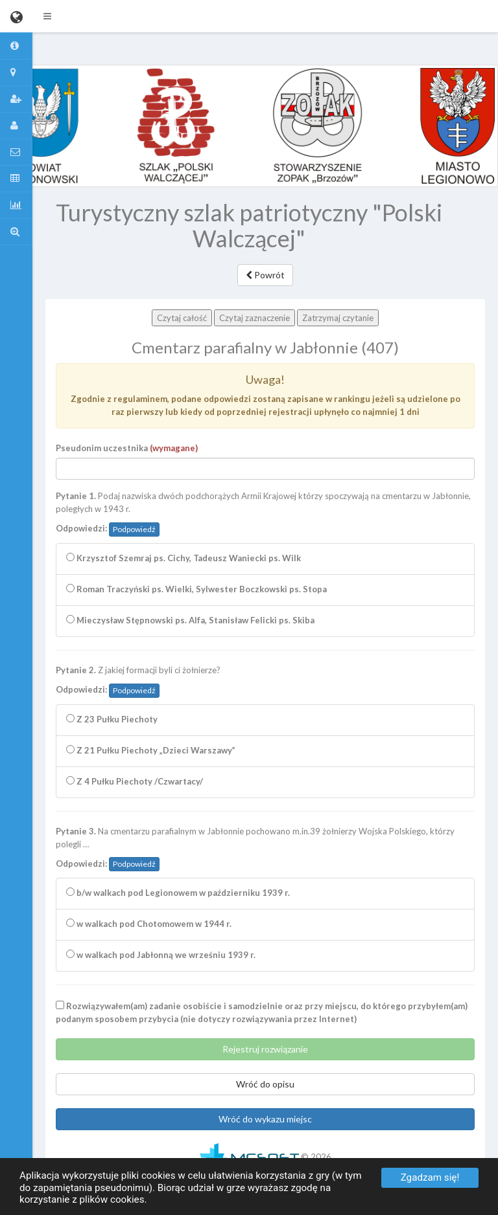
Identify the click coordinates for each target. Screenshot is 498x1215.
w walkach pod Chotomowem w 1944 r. (148, 924)
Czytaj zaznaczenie (254, 318)
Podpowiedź (134, 529)
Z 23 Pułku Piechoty (112, 719)
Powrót (265, 274)
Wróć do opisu (265, 1083)
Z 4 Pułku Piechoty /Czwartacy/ (134, 781)
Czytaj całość (182, 318)
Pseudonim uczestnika (127, 448)
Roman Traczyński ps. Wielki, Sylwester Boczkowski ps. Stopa (196, 589)
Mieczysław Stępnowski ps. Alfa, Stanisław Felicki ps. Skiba (190, 620)
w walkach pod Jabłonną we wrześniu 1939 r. (160, 955)
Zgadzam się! (430, 1177)
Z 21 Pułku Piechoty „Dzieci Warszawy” (150, 750)
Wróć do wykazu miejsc (265, 1118)
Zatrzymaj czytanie (338, 318)
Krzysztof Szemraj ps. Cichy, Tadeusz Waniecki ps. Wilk (183, 558)
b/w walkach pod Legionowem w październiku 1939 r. (178, 892)
